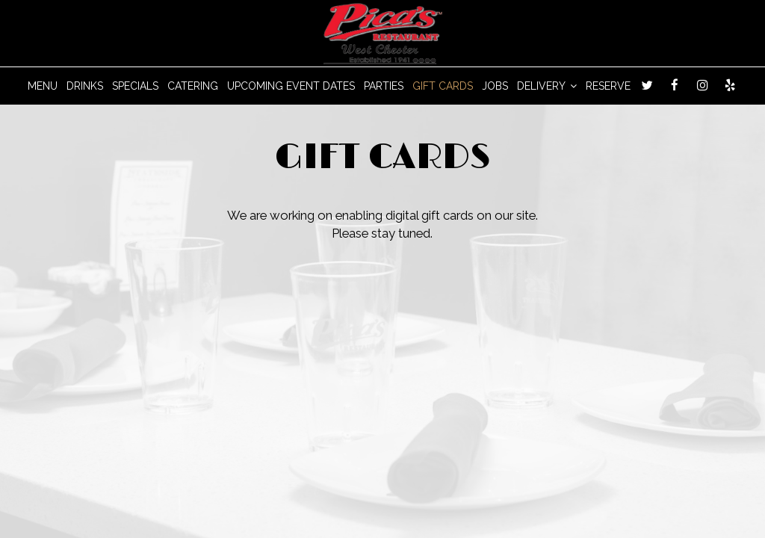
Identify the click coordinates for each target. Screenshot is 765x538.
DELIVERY (547, 86)
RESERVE (608, 86)
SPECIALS (135, 86)
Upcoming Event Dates (291, 86)
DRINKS (84, 86)
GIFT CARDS (442, 86)
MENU (43, 86)
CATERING (192, 86)
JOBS (495, 86)
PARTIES (383, 86)
